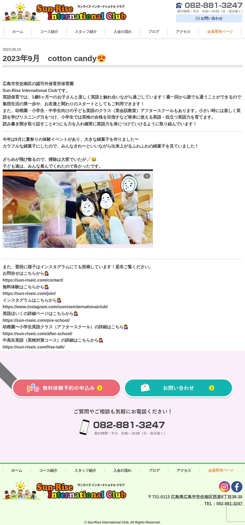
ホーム (17, 32)
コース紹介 (49, 32)
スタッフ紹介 (86, 32)
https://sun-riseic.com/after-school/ (37, 333)
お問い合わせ (209, 18)
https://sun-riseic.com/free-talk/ (33, 347)
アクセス (183, 32)
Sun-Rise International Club (107, 522)
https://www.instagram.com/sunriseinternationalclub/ (55, 307)
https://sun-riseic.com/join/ (29, 293)
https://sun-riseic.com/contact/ (33, 280)
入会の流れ (122, 32)
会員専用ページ (220, 32)
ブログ (153, 32)
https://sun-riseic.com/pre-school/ (36, 320)
